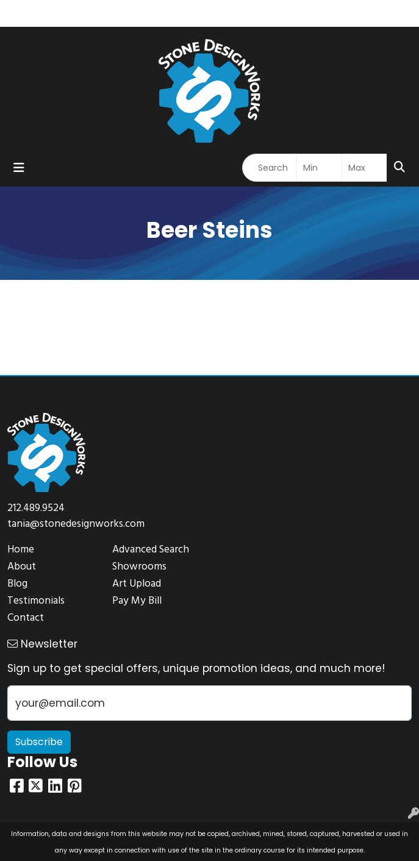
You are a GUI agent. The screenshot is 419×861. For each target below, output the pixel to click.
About (21, 567)
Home (20, 549)
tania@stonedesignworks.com (76, 524)
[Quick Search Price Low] (319, 168)
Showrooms (139, 567)
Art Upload (136, 584)
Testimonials (36, 601)
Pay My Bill (137, 601)
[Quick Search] (269, 168)
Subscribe (39, 742)
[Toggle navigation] (19, 167)
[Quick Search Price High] (364, 168)
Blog (17, 584)
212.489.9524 (36, 508)
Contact (25, 618)
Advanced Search (150, 549)
